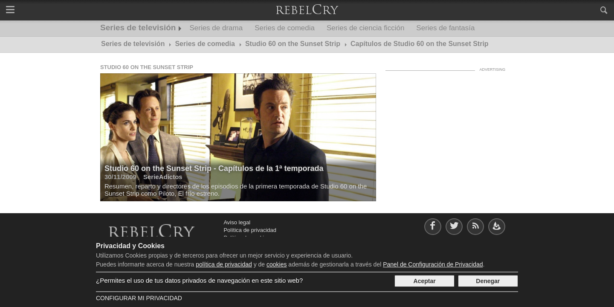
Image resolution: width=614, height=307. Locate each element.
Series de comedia (285, 28)
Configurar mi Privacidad (139, 298)
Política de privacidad (249, 230)
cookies (276, 264)
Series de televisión (138, 27)
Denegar (488, 281)
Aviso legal (236, 222)
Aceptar (425, 281)
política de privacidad (224, 264)
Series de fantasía (445, 28)
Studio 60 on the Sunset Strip (146, 67)
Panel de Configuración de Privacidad (433, 264)
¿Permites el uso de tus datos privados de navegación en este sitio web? (199, 280)
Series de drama (216, 28)
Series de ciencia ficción (365, 28)
